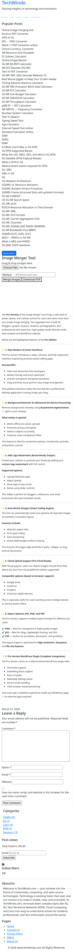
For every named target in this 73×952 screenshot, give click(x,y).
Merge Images (11, 279)
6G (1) (6, 821)
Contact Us (13, 930)
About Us (12, 941)
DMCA (10, 937)
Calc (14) (8, 825)
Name (6, 767)
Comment (8, 728)
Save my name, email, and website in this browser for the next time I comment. (35, 794)
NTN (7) (7, 828)
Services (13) (10, 832)
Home (10, 926)
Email (6, 774)
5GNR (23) (9, 817)
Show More (9, 253)
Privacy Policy (15, 933)
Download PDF (31, 279)
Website (6, 782)
